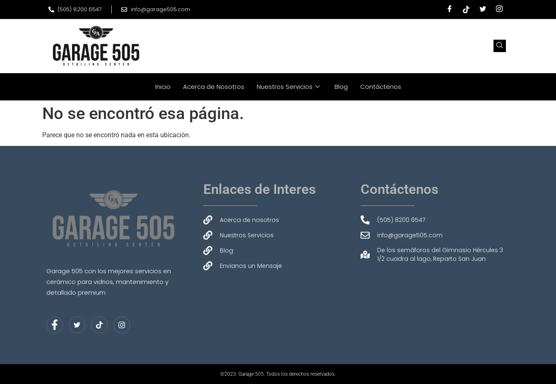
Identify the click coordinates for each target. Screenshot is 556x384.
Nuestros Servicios (288, 86)
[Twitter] (483, 9)
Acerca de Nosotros (213, 86)
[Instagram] (499, 9)
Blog (341, 86)
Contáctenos (380, 86)
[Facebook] (449, 9)
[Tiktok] (466, 9)
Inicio (163, 86)
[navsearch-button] (499, 46)
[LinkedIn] (99, 325)
